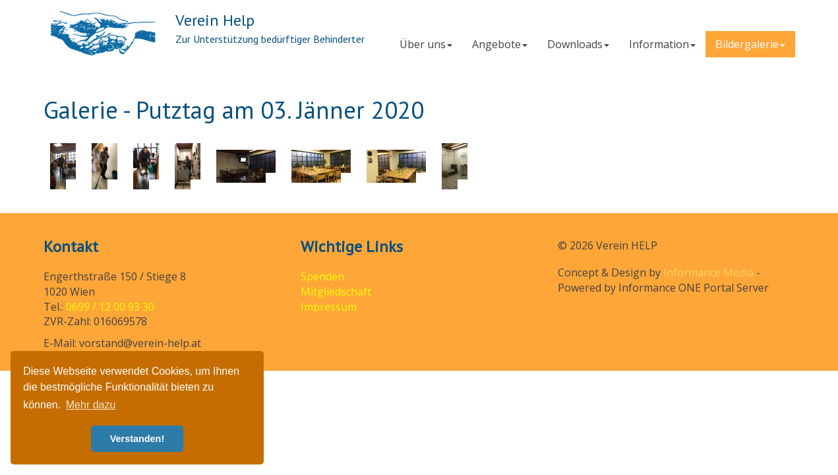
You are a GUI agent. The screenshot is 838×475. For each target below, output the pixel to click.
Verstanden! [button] (137, 438)
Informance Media (708, 272)
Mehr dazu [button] (91, 404)
